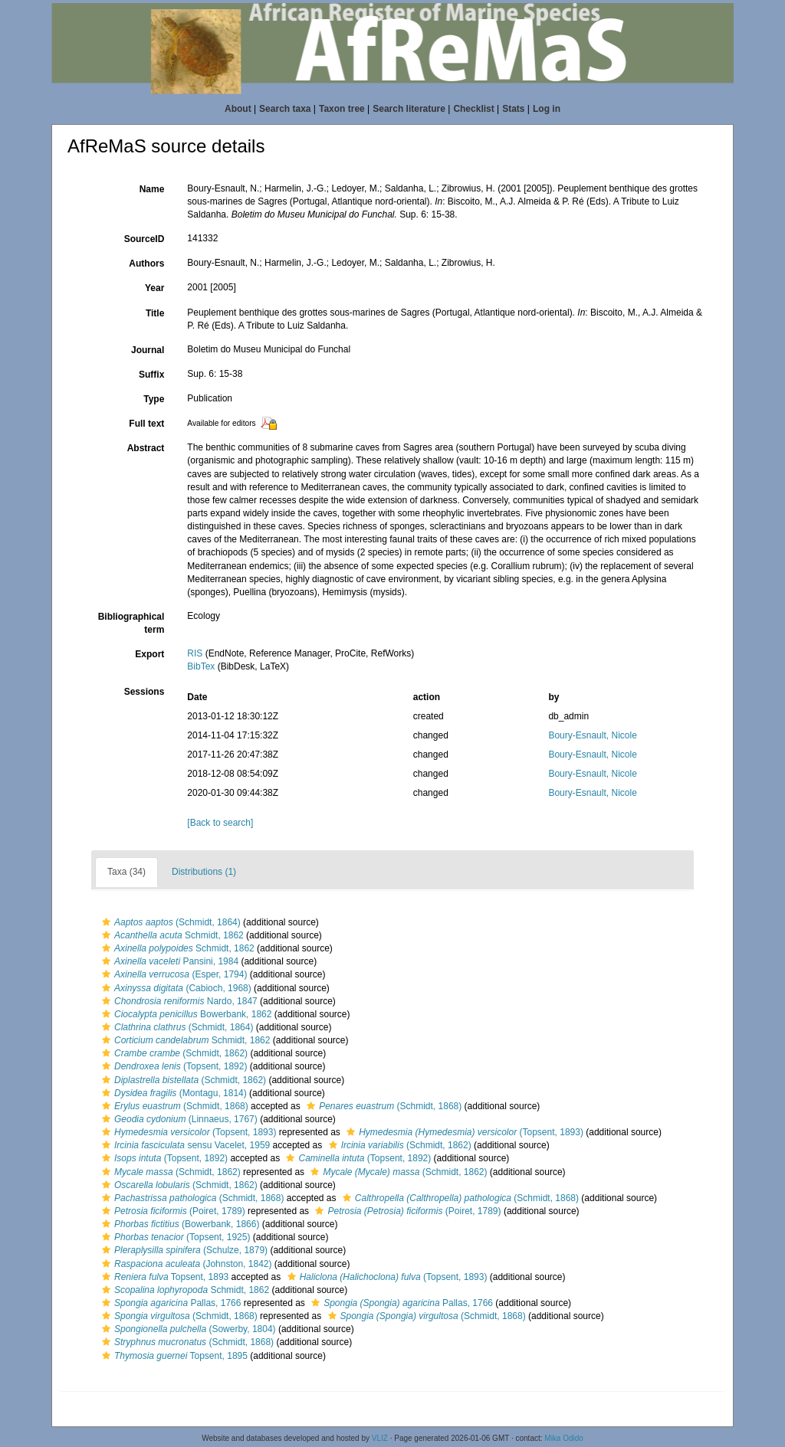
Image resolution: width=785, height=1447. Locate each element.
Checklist (473, 108)
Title (155, 313)
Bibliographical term (131, 623)
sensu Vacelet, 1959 (184, 1145)
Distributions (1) (204, 871)
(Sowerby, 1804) (187, 1329)
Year (154, 288)
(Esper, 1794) (172, 974)
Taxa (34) (126, 871)
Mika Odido (563, 1438)
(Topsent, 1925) (174, 1237)
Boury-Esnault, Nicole (592, 735)
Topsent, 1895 (173, 1355)
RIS (194, 653)
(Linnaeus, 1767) (178, 1119)
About (238, 108)
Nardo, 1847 (178, 1001)
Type (153, 399)
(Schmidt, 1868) (173, 1106)
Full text (146, 423)
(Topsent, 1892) (172, 1066)
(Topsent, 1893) (187, 1132)
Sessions (144, 691)
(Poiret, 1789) (171, 1211)
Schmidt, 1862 (171, 935)
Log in (546, 108)
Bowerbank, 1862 (184, 1014)
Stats (513, 108)
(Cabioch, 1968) (174, 988)
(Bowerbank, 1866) (178, 1224)
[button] (106, 922)
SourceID (144, 239)
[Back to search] (220, 822)
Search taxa (284, 108)
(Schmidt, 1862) (173, 1053)
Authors (146, 263)
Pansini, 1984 (168, 961)
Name (152, 189)
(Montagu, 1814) (172, 1093)
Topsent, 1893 (163, 1277)
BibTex (201, 666)
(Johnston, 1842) (184, 1264)
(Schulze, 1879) (183, 1250)
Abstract (146, 448)
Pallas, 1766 (169, 1303)
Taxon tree (342, 108)
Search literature (409, 108)
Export (149, 654)
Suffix (151, 374)
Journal (147, 350)
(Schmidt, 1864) (169, 922)
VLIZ (380, 1438)
